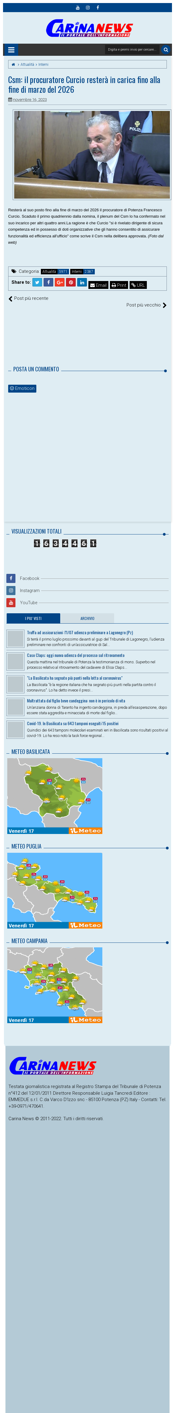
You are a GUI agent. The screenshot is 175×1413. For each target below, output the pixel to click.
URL (138, 285)
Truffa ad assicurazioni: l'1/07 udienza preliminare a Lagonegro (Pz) (80, 626)
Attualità (49, 272)
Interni (77, 272)
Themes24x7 (87, 1411)
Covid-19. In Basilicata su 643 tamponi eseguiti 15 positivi (72, 717)
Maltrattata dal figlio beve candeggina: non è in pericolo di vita (76, 694)
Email (98, 285)
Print (119, 285)
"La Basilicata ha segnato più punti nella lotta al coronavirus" (75, 671)
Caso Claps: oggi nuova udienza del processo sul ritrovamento (75, 648)
